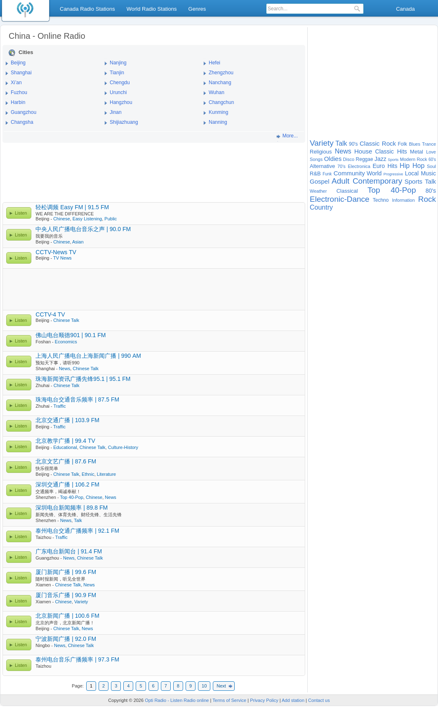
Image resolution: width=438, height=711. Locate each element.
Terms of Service (229, 700)
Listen (21, 212)
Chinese (61, 218)
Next (221, 685)
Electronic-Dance (340, 199)
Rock (427, 199)
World (374, 173)
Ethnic (88, 474)
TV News (62, 257)
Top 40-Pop (71, 497)
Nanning (218, 122)
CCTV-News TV (55, 252)
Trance (429, 144)
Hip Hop (412, 165)
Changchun (221, 102)
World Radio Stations (152, 9)
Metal (416, 152)
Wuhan (216, 92)
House (363, 151)
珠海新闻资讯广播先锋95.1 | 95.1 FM (82, 379)
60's (432, 159)
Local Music (420, 173)
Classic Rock (378, 143)
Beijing (18, 63)
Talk (78, 520)
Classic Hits (391, 151)
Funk (327, 174)
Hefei (214, 63)
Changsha (22, 122)
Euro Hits (384, 166)
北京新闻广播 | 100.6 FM (67, 615)
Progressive (393, 174)
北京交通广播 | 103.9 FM (67, 420)
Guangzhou (23, 112)
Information (403, 200)
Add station (293, 700)
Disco (349, 159)
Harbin (18, 102)
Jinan (116, 112)
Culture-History (123, 447)
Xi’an (16, 82)
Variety (81, 601)
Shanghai (21, 73)
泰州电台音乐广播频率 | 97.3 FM (77, 659)
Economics (66, 341)
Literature (106, 474)
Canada (405, 9)
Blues (414, 144)
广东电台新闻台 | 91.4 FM (68, 551)
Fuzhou (19, 92)
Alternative (322, 166)
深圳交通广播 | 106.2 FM (67, 484)
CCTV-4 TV (50, 314)
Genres (197, 9)
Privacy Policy (264, 700)
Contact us (319, 700)
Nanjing (118, 63)
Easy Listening (87, 218)
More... (290, 136)
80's (431, 190)
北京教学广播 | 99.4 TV (65, 440)
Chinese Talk (66, 320)
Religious (321, 152)
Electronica (359, 166)
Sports (393, 160)
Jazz (380, 159)
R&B (315, 173)
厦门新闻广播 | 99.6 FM (65, 572)
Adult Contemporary (367, 181)
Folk (402, 144)
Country (321, 207)
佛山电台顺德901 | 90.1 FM (70, 335)
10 (204, 685)
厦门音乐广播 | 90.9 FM (65, 595)
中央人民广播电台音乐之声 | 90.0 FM (83, 229)
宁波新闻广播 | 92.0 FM (65, 638)
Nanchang (220, 82)
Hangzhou (121, 102)
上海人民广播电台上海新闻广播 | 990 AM (88, 355)
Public (110, 218)
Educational (65, 447)
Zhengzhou (221, 73)
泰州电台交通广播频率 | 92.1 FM (77, 530)
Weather (318, 191)
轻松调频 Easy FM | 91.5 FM (72, 207)
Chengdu (120, 82)
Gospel (320, 181)
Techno (381, 200)
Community (349, 173)
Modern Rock (413, 159)
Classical (347, 191)
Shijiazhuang (124, 122)
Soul (431, 166)
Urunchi (118, 92)
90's (353, 144)
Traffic (60, 406)
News (65, 368)
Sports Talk (420, 181)
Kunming (218, 112)
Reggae (364, 159)
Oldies (333, 158)
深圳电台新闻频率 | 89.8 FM (71, 507)
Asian (78, 241)
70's (341, 166)
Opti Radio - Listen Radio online (177, 700)
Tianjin (117, 73)
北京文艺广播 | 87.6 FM (65, 461)
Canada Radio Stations (87, 9)
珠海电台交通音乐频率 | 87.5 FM (77, 399)
